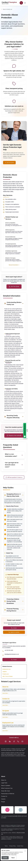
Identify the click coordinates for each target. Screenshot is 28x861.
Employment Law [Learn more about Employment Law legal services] (6, 669)
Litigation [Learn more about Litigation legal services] (4, 671)
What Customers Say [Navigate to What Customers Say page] (6, 788)
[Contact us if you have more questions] (14, 477)
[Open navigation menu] (25, 2)
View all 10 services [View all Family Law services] (14, 265)
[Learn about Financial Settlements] (14, 238)
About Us (5, 687)
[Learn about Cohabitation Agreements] (14, 252)
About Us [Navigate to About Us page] (3, 780)
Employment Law (7, 722)
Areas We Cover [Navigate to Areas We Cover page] (5, 791)
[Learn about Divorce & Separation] (14, 224)
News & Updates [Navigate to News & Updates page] (5, 785)
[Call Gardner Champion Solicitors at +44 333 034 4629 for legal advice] (18, 741)
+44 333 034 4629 (9, 650)
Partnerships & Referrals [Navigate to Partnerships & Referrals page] (7, 793)
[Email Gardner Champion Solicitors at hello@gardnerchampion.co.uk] (22, 741)
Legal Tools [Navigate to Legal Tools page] (4, 782)
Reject (13, 857)
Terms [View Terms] (6, 845)
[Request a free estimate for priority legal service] (14, 435)
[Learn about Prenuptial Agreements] (14, 245)
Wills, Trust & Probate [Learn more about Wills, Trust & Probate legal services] (7, 676)
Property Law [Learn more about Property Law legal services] (5, 674)
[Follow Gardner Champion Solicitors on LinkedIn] (9, 741)
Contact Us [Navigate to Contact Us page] (4, 796)
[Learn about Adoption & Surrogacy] (14, 259)
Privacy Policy (14, 854)
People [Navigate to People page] (3, 801)
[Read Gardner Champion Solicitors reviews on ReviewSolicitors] (25, 430)
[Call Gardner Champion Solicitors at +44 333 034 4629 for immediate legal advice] (21, 2)
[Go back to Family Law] (6, 9)
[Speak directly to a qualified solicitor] (14, 632)
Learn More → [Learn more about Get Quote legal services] (5, 717)
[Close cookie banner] (25, 851)
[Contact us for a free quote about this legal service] (14, 286)
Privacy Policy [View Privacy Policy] (12, 845)
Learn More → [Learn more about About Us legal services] (5, 693)
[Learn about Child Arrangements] (14, 231)
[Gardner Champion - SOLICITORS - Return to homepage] (9, 2)
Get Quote (5, 710)
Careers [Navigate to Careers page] (3, 799)
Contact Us (5, 699)
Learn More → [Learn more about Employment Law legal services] (5, 730)
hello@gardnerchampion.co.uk (12, 654)
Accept (5, 857)
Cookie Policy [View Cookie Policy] (20, 845)
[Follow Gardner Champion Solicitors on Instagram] (5, 741)
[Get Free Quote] (9, 162)
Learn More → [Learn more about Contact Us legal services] (5, 705)
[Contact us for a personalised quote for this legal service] (14, 628)
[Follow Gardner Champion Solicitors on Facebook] (14, 741)
